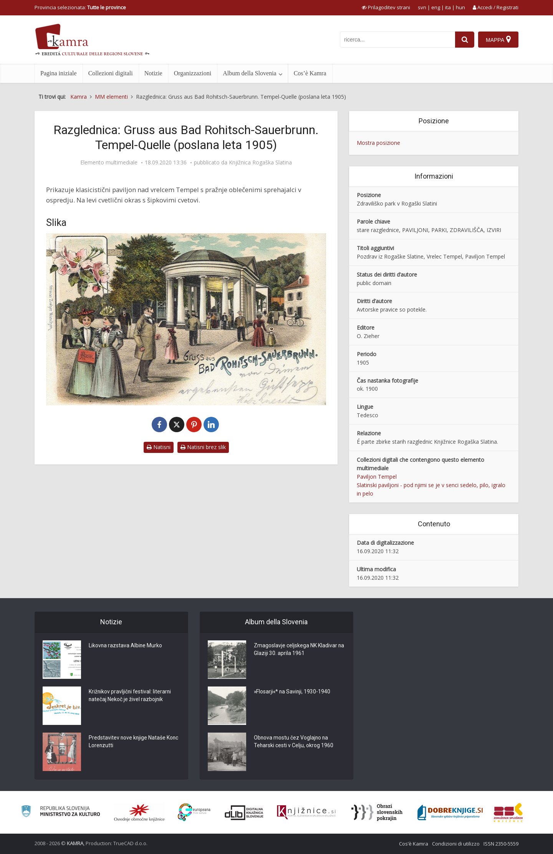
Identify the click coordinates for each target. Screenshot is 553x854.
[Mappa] (498, 40)
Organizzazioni (192, 73)
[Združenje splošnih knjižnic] (508, 812)
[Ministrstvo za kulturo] (60, 812)
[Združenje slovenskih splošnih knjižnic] (306, 812)
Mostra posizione (378, 142)
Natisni (159, 447)
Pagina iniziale (58, 73)
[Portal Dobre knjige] (450, 812)
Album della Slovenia (249, 73)
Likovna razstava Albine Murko (126, 646)
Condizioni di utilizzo (456, 843)
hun (460, 7)
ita (448, 7)
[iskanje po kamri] (397, 40)
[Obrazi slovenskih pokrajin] (377, 812)
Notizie (153, 73)
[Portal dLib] (244, 812)
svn (422, 7)
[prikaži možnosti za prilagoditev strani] (386, 7)
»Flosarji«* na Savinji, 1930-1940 (293, 692)
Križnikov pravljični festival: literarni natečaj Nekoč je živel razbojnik (130, 696)
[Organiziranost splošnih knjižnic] (139, 812)
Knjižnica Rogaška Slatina (260, 162)
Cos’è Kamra (310, 73)
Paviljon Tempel (377, 476)
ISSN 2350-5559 (500, 843)
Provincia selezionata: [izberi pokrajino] (80, 7)
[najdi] (464, 40)
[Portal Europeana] (194, 812)
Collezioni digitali (110, 73)
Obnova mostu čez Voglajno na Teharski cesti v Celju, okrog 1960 (294, 742)
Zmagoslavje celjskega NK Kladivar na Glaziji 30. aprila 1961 (295, 650)
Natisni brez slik (203, 447)
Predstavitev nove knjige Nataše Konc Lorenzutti (127, 742)
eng (435, 7)
